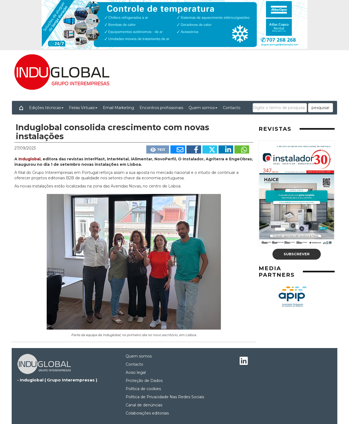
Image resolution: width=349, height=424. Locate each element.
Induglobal (29, 159)
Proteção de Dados (144, 380)
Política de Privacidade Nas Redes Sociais (165, 396)
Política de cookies (143, 388)
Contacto (231, 107)
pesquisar (320, 107)
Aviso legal (136, 372)
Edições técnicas (46, 107)
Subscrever (297, 254)
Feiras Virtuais (83, 107)
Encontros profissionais (161, 107)
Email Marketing (118, 107)
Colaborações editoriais (147, 413)
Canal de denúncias (144, 405)
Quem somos (203, 107)
